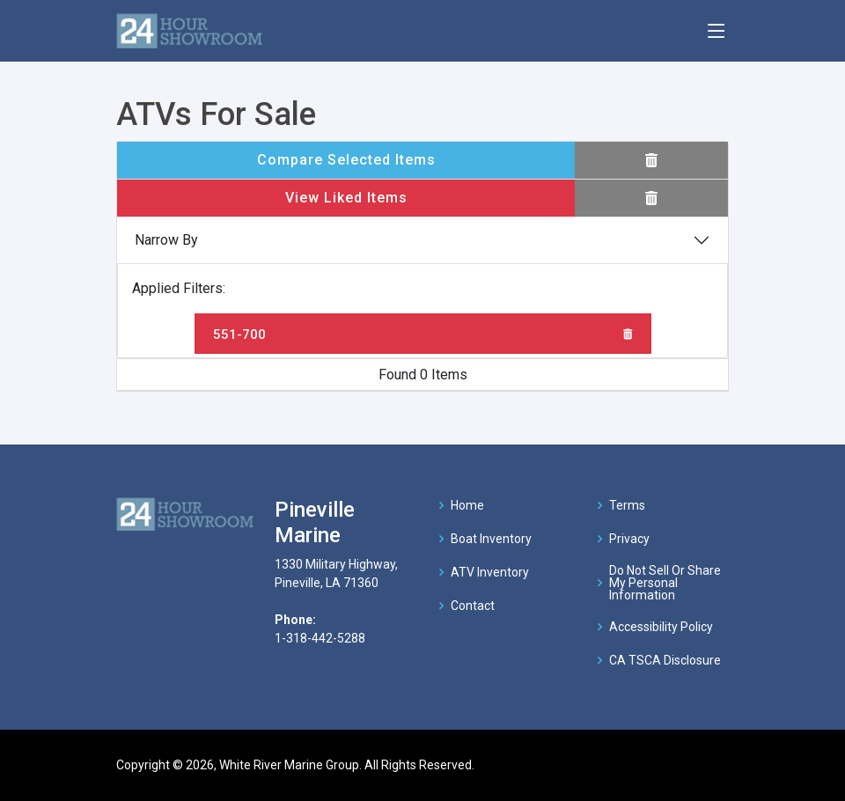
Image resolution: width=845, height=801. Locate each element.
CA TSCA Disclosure (665, 660)
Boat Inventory (491, 539)
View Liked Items (346, 197)
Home (467, 505)
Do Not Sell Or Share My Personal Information (665, 582)
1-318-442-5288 (320, 638)
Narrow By (166, 239)
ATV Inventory (490, 572)
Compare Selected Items (346, 159)
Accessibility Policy (661, 627)
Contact (473, 605)
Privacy (629, 539)
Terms (627, 505)
